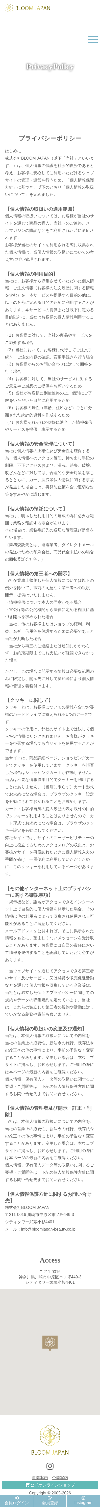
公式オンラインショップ (50, 1485)
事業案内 (40, 1478)
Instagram (83, 1500)
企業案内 (60, 1478)
